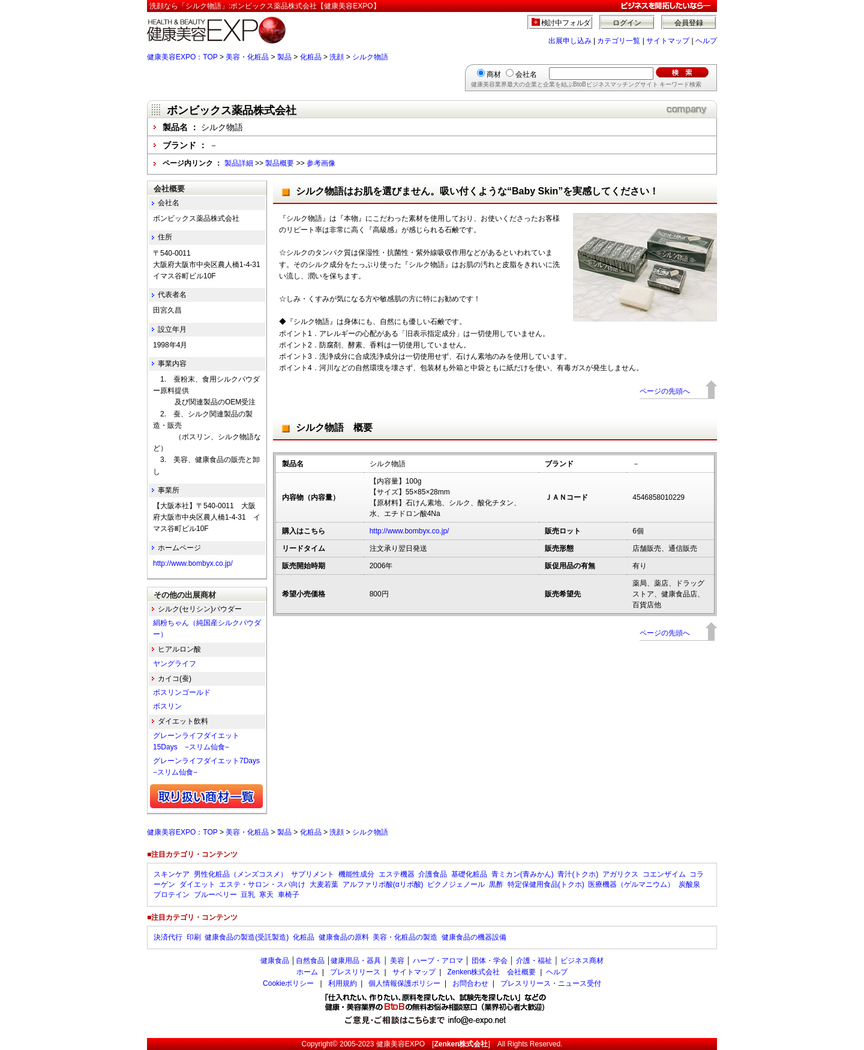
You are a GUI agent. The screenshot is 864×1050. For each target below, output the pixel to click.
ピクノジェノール (456, 884)
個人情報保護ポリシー (404, 983)
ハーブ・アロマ (438, 960)
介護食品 (432, 874)
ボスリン (167, 706)
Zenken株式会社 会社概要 (491, 972)
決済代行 (168, 937)
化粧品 (311, 57)
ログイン (627, 23)
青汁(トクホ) (577, 874)
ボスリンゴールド (182, 692)
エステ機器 (397, 874)
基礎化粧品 (469, 874)
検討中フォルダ (566, 23)
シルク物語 (370, 57)
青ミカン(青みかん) (522, 874)
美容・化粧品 (247, 57)
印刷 (194, 937)
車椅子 (288, 894)
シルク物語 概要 (334, 427)
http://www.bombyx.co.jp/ (409, 531)
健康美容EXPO (400, 1044)
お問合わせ (470, 983)
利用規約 (342, 983)
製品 (284, 57)
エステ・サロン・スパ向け (262, 884)
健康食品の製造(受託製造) (247, 937)
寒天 (266, 894)
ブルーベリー (215, 894)
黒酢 (496, 884)
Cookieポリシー (288, 983)
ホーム (307, 972)
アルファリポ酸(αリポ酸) (383, 884)
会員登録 (688, 23)
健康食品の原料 (344, 937)
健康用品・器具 (356, 960)
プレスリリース (355, 972)
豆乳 (248, 894)
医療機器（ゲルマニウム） (631, 884)
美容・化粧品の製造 (405, 937)
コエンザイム (664, 874)
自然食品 (310, 960)
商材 (494, 74)
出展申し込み (570, 41)
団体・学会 (490, 960)
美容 (397, 960)
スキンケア (172, 874)
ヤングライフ (174, 663)
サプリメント (312, 874)
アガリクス (620, 874)
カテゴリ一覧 (618, 41)
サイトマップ (667, 41)
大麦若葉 (324, 884)
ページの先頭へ (665, 391)
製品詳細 (238, 163)
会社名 (526, 74)
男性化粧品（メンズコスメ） (240, 874)
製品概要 (279, 163)
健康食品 (274, 960)
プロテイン (172, 894)
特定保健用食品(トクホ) (546, 884)
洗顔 (336, 57)
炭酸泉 (689, 884)
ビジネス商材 (582, 960)
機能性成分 (356, 874)
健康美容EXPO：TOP (182, 57)
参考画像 (321, 163)
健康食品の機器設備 (474, 937)
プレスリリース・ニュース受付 (550, 983)
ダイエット (197, 884)
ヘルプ (706, 41)
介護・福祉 (534, 960)
